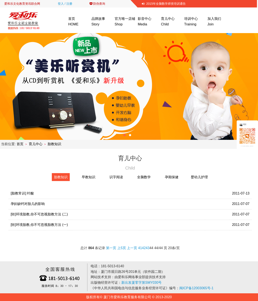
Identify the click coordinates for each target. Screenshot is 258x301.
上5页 (121, 248)
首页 (20, 144)
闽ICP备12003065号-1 (196, 288)
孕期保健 (171, 177)
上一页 (132, 248)
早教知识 (88, 177)
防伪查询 (97, 3)
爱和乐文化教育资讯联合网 (22, 3)
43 (147, 248)
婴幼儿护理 (199, 177)
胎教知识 (54, 144)
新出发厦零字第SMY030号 (141, 282)
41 (140, 248)
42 (144, 248)
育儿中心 (35, 144)
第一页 (111, 248)
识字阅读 (116, 177)
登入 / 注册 (65, 3)
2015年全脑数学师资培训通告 (164, 3)
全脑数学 (144, 177)
